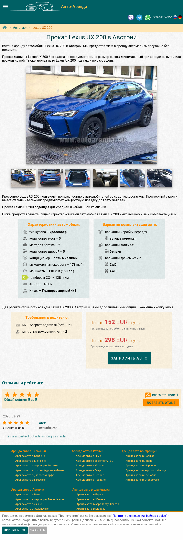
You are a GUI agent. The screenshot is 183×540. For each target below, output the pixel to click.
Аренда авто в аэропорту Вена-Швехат (39, 499)
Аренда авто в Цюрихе (90, 508)
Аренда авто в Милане (90, 465)
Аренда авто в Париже (140, 455)
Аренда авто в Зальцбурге (32, 508)
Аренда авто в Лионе (139, 460)
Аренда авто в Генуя (88, 470)
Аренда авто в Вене (27, 494)
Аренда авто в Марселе (141, 465)
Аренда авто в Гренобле (141, 475)
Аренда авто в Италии (87, 451)
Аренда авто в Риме (88, 455)
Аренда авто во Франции (139, 451)
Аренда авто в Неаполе (91, 479)
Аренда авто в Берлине (30, 455)
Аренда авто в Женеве (90, 499)
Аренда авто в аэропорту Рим (94, 460)
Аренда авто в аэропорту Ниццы (146, 470)
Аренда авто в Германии (28, 451)
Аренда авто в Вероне (90, 475)
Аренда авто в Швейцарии (91, 489)
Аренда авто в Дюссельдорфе (34, 475)
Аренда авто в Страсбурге (142, 479)
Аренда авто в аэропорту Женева (97, 504)
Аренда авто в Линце (28, 504)
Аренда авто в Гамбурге (30, 479)
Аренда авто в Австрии (27, 489)
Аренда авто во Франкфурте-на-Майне (39, 470)
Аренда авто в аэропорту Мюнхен (36, 465)
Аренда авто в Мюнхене (30, 460)
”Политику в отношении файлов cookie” (139, 516)
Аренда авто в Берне (89, 494)
